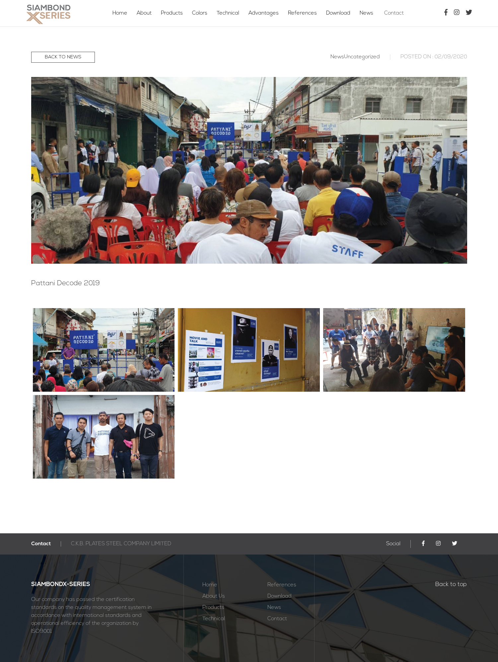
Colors (199, 13)
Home (119, 13)
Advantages (264, 13)
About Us (213, 596)
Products (172, 13)
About (144, 13)
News (369, 13)
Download (339, 13)
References (302, 13)
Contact (398, 13)
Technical (228, 13)
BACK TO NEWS (63, 57)
